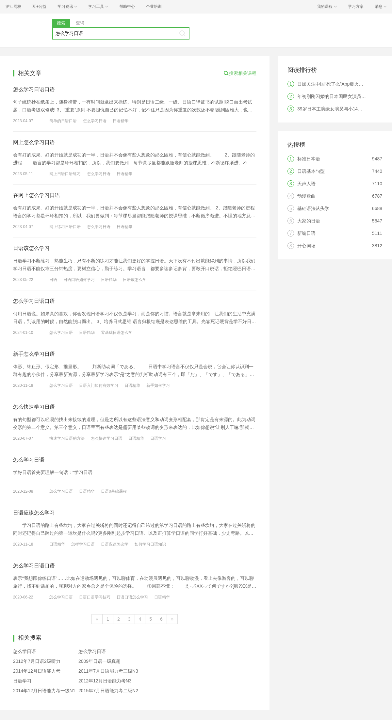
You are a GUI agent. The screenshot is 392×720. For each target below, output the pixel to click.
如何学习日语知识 (150, 544)
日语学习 (158, 438)
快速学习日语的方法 (67, 438)
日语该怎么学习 (31, 248)
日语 (53, 279)
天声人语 (306, 183)
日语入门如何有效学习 (98, 385)
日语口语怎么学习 (132, 597)
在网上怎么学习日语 (36, 195)
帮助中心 (127, 6)
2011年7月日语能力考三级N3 (108, 671)
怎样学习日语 (83, 544)
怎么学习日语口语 (34, 89)
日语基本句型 (311, 171)
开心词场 (306, 245)
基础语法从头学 (313, 208)
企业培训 (154, 6)
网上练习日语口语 (65, 226)
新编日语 (306, 233)
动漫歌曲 (306, 196)
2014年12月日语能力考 (36, 671)
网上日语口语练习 (65, 174)
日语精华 (120, 121)
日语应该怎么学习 (34, 512)
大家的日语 (308, 220)
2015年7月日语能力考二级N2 (108, 690)
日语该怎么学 (134, 279)
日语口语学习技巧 (94, 597)
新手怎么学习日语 (34, 354)
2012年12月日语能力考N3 (105, 680)
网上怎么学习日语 (34, 142)
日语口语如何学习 (79, 279)
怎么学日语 (24, 651)
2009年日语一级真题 (99, 661)
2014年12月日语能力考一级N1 (44, 690)
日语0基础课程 (114, 491)
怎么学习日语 (94, 121)
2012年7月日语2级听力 (36, 661)
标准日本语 (308, 158)
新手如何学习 (158, 385)
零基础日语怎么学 (116, 332)
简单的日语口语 (63, 121)
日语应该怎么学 (114, 544)
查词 (80, 23)
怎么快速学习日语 (34, 407)
